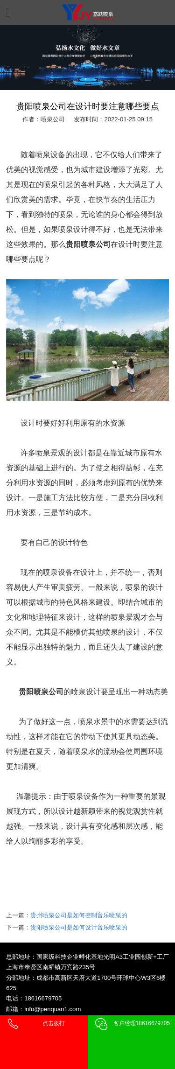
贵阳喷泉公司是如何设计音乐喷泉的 (78, 927)
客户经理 (141, 1023)
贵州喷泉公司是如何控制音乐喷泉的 (78, 915)
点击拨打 (53, 1023)
